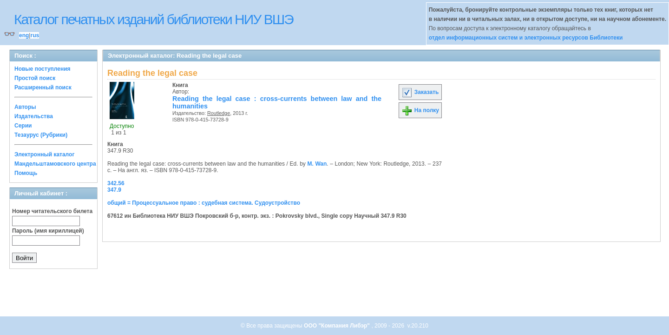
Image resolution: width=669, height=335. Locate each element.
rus (34, 35)
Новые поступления (42, 69)
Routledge (218, 113)
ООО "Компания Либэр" (337, 325)
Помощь (25, 173)
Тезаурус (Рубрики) (40, 135)
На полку (420, 110)
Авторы (25, 107)
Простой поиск (34, 78)
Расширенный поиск (43, 87)
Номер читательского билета (52, 211)
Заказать (420, 92)
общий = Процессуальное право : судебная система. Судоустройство (203, 203)
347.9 (114, 190)
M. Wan (317, 164)
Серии (23, 125)
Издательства (33, 116)
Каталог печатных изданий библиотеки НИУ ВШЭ (153, 19)
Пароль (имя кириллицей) (48, 231)
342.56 (116, 183)
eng (24, 35)
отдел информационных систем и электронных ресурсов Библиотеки (526, 37)
